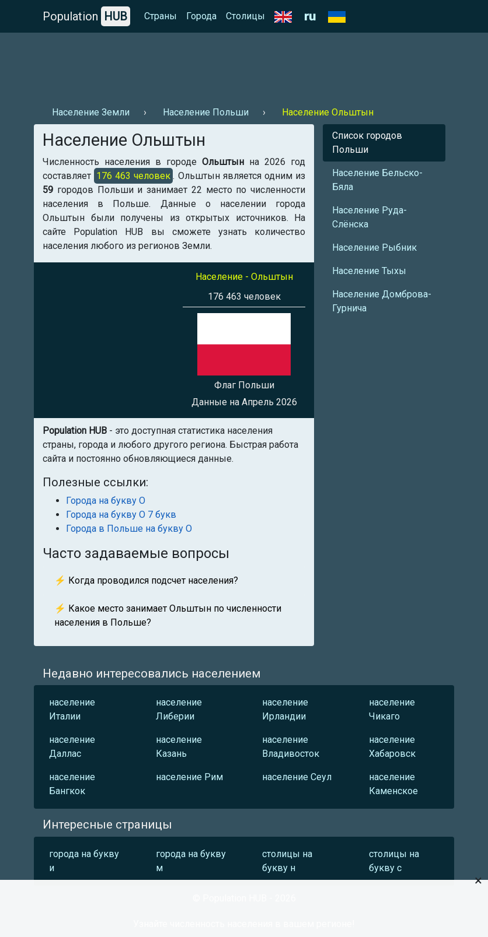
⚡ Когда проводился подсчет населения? (146, 580)
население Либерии (179, 709)
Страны (160, 16)
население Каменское (393, 783)
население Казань (179, 746)
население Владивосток (290, 746)
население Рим (189, 776)
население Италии (72, 709)
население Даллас (72, 746)
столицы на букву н (287, 860)
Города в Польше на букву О (129, 528)
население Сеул (297, 776)
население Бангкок (72, 783)
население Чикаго (392, 709)
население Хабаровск (392, 746)
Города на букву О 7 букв (121, 514)
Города (201, 16)
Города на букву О (105, 500)
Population (86, 16)
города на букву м (191, 860)
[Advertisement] (244, 64)
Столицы (245, 16)
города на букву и (84, 860)
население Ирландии (285, 709)
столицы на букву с (394, 860)
